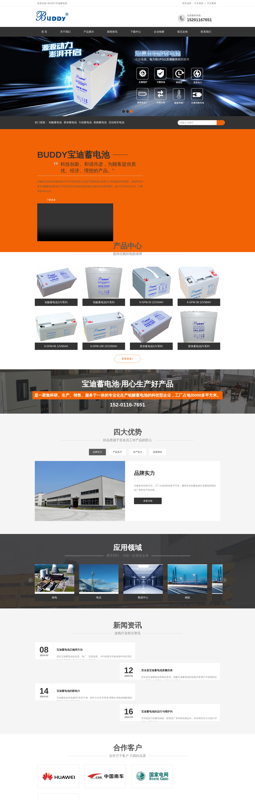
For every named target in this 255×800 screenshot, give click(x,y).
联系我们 (206, 31)
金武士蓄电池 (103, 795)
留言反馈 (182, 31)
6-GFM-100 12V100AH (103, 332)
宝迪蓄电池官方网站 (60, 780)
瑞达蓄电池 (143, 795)
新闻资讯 (112, 31)
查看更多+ (127, 345)
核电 (56, 586)
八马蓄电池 (60, 795)
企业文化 (176, 776)
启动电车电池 (116, 122)
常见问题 (156, 771)
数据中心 (151, 586)
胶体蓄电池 (70, 122)
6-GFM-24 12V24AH (151, 288)
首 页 (44, 31)
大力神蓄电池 (73, 795)
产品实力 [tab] (117, 438)
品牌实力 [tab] (96, 438)
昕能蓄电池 (155, 795)
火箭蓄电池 (207, 795)
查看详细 (147, 487)
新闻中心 (156, 756)
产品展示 (89, 31)
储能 (198, 586)
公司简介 (176, 761)
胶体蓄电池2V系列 (199, 332)
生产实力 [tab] (137, 438)
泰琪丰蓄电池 (88, 795)
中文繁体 (211, 3)
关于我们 (65, 31)
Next (225, 567)
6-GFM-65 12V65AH (56, 332)
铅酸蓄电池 (55, 122)
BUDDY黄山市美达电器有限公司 (51, 777)
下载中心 (135, 31)
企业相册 (159, 31)
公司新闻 (156, 761)
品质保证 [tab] (158, 438)
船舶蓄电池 (100, 122)
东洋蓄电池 (130, 795)
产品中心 (136, 756)
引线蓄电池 (85, 122)
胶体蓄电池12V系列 (151, 332)
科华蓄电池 (117, 795)
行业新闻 (156, 766)
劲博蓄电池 (194, 795)
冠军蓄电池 (181, 795)
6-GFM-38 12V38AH (199, 288)
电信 (103, 586)
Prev (30, 567)
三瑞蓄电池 (168, 795)
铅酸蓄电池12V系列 (56, 288)
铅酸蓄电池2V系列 (103, 288)
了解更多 (51, 200)
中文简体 (198, 3)
